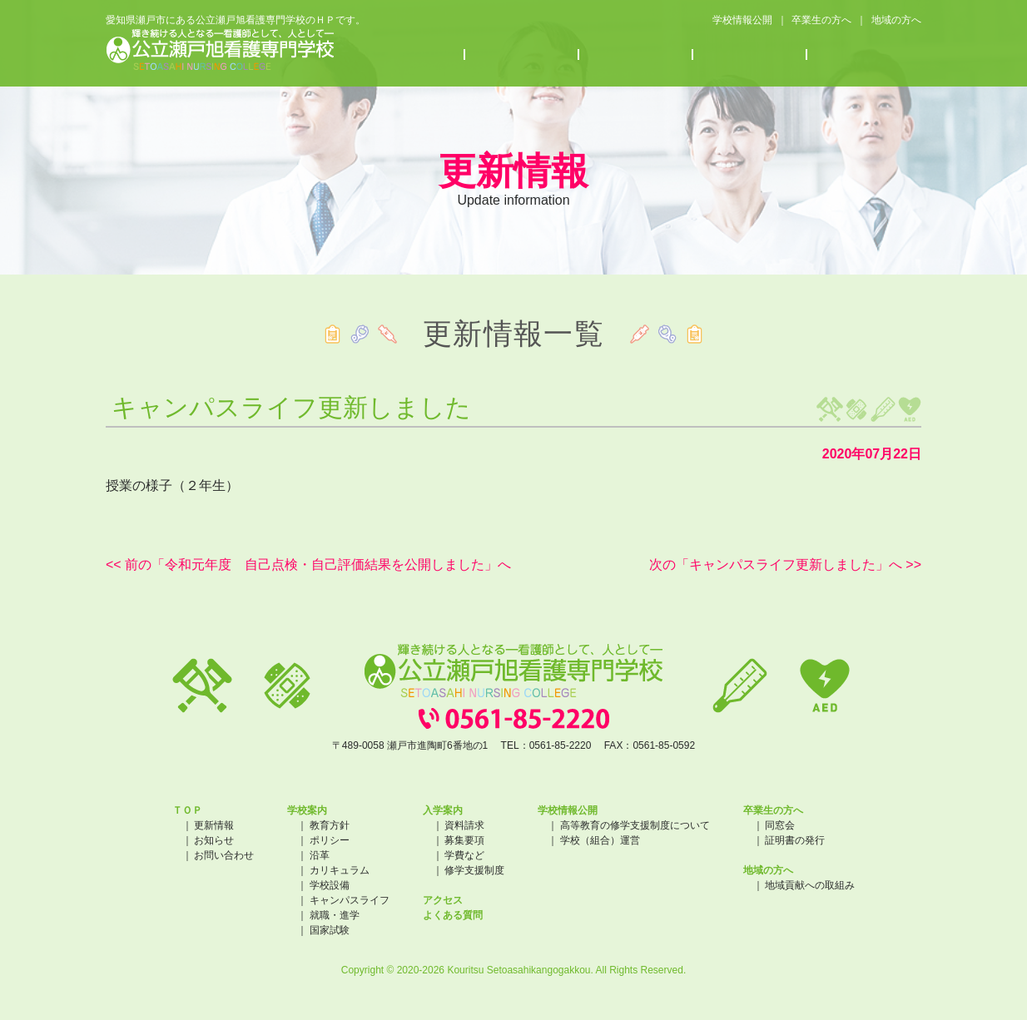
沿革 (320, 855)
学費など (464, 855)
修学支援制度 (474, 870)
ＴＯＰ (187, 810)
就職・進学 (335, 915)
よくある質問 (864, 55)
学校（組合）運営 (600, 840)
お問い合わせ (224, 855)
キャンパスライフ (349, 900)
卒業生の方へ (821, 20)
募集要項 (464, 840)
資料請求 (464, 825)
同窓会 (780, 825)
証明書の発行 (795, 840)
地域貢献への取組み (810, 885)
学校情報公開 (741, 20)
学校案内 (408, 55)
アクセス (750, 55)
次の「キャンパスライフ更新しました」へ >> (785, 564)
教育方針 (330, 825)
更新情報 (214, 825)
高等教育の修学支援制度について (635, 825)
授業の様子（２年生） (172, 485)
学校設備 (330, 885)
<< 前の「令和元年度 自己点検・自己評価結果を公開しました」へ (308, 564)
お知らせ (636, 55)
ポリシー (330, 840)
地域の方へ (896, 20)
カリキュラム (340, 870)
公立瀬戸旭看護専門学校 (220, 50)
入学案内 (522, 55)
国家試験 (330, 930)
